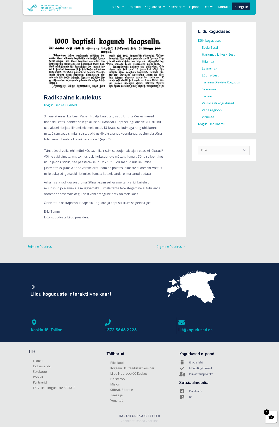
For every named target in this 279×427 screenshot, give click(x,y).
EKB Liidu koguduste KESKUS (54, 388)
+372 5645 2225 (121, 330)
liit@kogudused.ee (195, 330)
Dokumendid (42, 366)
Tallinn (207, 96)
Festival (208, 7)
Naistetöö (117, 379)
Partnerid (40, 382)
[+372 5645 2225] (108, 322)
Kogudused (155, 7)
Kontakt (224, 7)
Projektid (134, 7)
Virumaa (208, 117)
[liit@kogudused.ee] (181, 322)
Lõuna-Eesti (210, 75)
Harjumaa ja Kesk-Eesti (218, 54)
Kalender (177, 7)
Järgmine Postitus (171, 246)
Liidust (38, 361)
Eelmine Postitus (38, 246)
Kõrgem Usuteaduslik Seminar (132, 368)
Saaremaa (209, 89)
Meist (118, 7)
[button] (118, 7)
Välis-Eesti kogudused (218, 103)
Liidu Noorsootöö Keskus (128, 373)
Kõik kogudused (209, 40)
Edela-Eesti (210, 47)
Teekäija (116, 395)
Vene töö (116, 400)
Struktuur (40, 371)
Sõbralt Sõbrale (121, 390)
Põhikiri (38, 377)
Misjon (115, 384)
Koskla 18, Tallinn (46, 330)
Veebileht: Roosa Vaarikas (139, 421)
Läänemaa (209, 68)
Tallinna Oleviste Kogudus (221, 82)
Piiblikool (117, 363)
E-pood (194, 7)
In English (241, 7)
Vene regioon (212, 110)
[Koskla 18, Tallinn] (34, 322)
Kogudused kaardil (211, 124)
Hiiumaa (208, 61)
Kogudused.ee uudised (60, 105)
